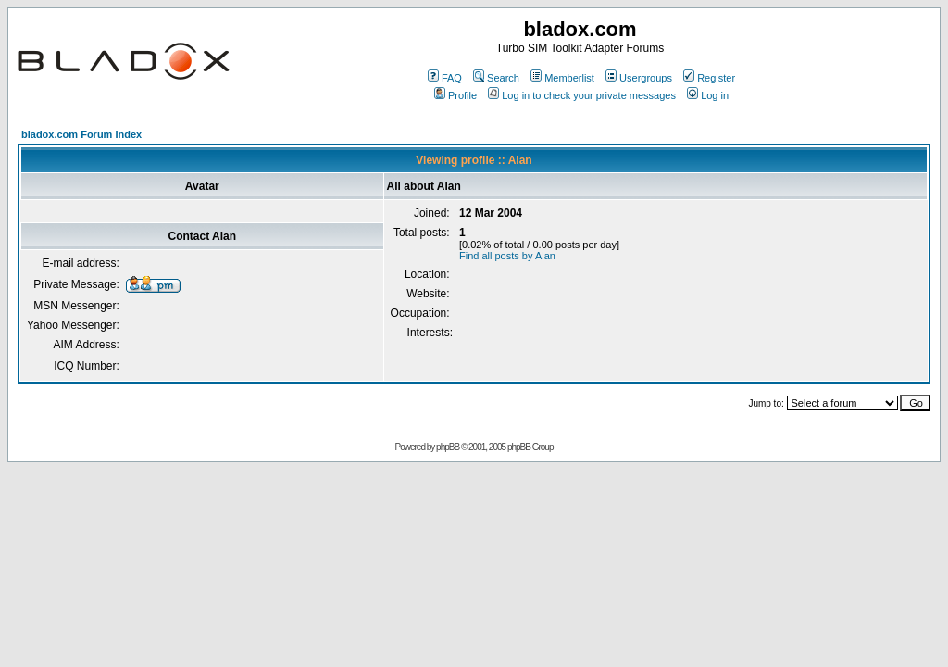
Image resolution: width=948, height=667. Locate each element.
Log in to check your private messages (582, 95)
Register (709, 77)
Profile (455, 95)
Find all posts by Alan (507, 255)
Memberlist (562, 77)
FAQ (445, 77)
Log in (708, 95)
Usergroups (638, 77)
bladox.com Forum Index (81, 134)
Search (496, 77)
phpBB (447, 447)
